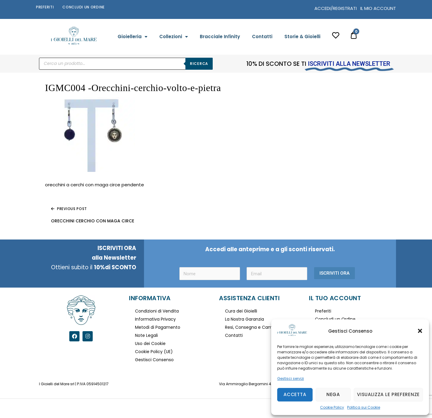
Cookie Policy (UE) (154, 352)
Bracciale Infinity (220, 36)
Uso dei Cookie (150, 343)
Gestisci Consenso (154, 360)
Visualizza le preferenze (388, 394)
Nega (333, 394)
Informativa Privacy (155, 319)
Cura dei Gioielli (241, 311)
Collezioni (173, 37)
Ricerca (199, 63)
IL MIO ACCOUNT (378, 8)
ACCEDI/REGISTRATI (335, 8)
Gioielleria (132, 37)
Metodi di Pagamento (157, 327)
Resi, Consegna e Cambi (250, 327)
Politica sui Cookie (363, 407)
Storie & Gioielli (302, 36)
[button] (420, 331)
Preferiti (45, 7)
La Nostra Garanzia (244, 319)
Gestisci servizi (290, 378)
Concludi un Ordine (83, 7)
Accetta (295, 394)
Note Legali (146, 335)
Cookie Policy (332, 407)
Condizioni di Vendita (157, 311)
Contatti (262, 36)
